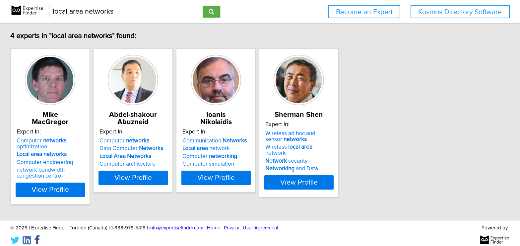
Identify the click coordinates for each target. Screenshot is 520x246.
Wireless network (350, 154)
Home (213, 221)
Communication (249, 141)
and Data (342, 170)
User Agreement (260, 221)
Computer (142, 141)
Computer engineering (46, 156)
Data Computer (149, 148)
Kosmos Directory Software (460, 12)
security (337, 162)
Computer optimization (58, 141)
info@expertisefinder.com (176, 221)
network (240, 148)
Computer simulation (242, 164)
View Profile (59, 183)
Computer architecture (145, 164)
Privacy (231, 221)
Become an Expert (364, 12)
